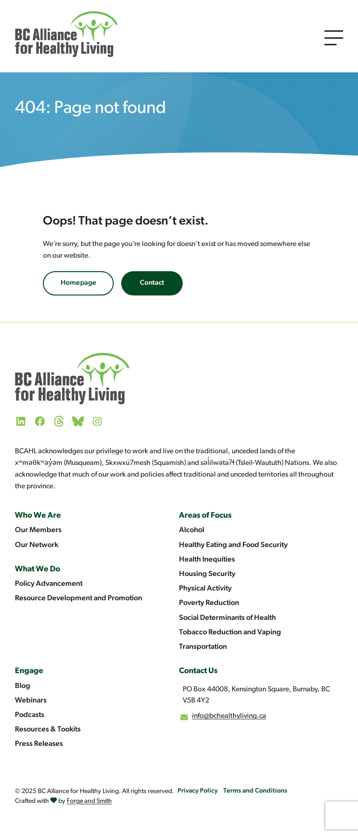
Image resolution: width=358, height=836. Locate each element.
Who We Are (38, 516)
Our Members (38, 530)
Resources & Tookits (48, 729)
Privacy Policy (198, 790)
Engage (29, 671)
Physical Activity (205, 588)
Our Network (36, 545)
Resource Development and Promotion (78, 598)
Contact (152, 283)
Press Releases (39, 744)
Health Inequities (207, 559)
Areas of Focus (205, 516)
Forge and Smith (89, 801)
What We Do (37, 569)
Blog (22, 686)
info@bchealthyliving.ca (229, 716)
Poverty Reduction (209, 603)
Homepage (78, 283)
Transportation (203, 647)
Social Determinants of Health (227, 618)
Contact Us (198, 671)
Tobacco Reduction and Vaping (230, 632)
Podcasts (29, 715)
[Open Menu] (333, 37)
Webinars (31, 700)
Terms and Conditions (255, 790)
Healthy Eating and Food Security (233, 545)
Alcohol (191, 530)
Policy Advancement (49, 584)
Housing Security (207, 574)
